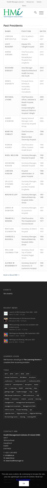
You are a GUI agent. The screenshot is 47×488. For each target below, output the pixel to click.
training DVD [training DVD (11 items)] (31, 417)
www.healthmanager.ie (14, 460)
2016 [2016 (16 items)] (11, 374)
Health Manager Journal (15, 2)
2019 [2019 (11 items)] (27, 374)
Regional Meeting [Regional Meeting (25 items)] (35, 413)
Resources (30, 2)
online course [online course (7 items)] (9, 410)
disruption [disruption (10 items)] (28, 384)
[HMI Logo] (19, 13)
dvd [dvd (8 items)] (6, 388)
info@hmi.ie (9, 455)
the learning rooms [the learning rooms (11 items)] (11, 417)
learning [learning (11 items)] (38, 399)
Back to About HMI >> (12, 275)
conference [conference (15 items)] (9, 381)
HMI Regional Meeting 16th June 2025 (22, 340)
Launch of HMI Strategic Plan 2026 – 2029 (23, 312)
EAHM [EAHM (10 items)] (21, 388)
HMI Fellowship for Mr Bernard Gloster (22, 318)
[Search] (34, 13)
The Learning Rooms (31, 359)
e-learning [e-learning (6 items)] (13, 388)
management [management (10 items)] (9, 402)
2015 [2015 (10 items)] (6, 374)
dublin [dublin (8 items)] (36, 384)
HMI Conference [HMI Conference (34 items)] (28, 395)
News (24, 6)
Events (39, 2)
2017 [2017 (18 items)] (16, 374)
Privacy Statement (23, 479)
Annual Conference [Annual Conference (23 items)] (11, 377)
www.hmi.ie (10, 458)
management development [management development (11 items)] (25, 402)
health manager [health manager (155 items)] (21, 392)
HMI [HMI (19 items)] (36, 392)
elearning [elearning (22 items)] (28, 388)
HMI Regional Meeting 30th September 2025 (24, 333)
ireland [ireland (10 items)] (23, 399)
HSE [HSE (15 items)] (37, 395)
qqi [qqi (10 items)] (31, 410)
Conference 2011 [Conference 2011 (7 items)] (20, 381)
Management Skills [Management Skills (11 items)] (29, 406)
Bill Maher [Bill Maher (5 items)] (23, 377)
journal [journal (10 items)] (30, 399)
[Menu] (40, 13)
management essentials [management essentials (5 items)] (13, 406)
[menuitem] (15, 2)
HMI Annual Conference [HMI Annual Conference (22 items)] (13, 395)
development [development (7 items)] (17, 384)
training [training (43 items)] (22, 417)
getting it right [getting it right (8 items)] (9, 392)
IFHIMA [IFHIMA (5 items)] (7, 399)
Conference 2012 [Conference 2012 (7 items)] (34, 381)
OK (24, 483)
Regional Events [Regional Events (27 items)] (22, 413)
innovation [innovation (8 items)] (15, 399)
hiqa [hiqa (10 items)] (30, 392)
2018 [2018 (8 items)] (22, 374)
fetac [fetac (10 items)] (35, 388)
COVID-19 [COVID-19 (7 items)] (8, 384)
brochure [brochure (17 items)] (32, 377)
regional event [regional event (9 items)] (9, 413)
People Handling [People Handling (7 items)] (21, 410)
